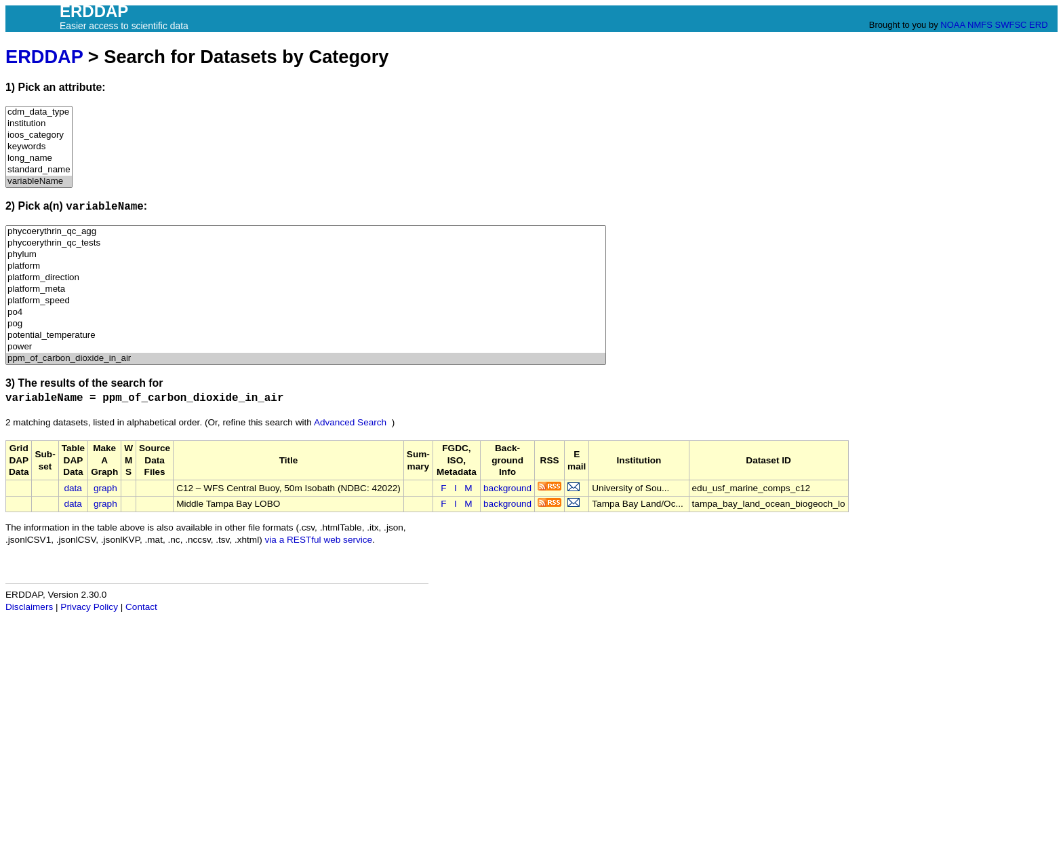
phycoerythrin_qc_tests (305, 243)
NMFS (979, 25)
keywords (39, 147)
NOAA (952, 25)
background (507, 488)
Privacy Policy (89, 607)
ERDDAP (44, 56)
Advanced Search (350, 422)
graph (105, 488)
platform (305, 266)
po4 (305, 312)
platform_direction (305, 278)
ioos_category (39, 135)
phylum (305, 255)
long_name (39, 158)
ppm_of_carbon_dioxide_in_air (305, 358)
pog (305, 324)
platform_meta (305, 289)
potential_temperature (305, 335)
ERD (1038, 25)
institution (39, 124)
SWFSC (1011, 25)
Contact (141, 607)
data (72, 488)
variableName (39, 181)
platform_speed (305, 301)
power (305, 347)
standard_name (39, 170)
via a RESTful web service (319, 540)
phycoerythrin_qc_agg (305, 231)
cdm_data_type (39, 112)
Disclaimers (29, 607)
